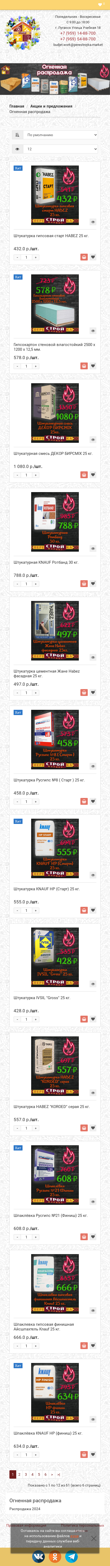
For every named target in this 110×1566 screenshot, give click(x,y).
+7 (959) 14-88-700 (78, 33)
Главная (16, 106)
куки (74, 1536)
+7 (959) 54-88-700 (78, 38)
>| (58, 1474)
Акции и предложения (51, 106)
